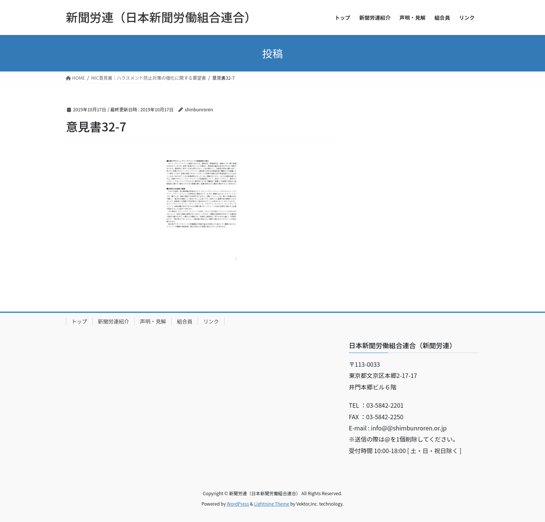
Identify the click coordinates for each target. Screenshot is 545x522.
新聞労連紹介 (113, 321)
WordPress (238, 503)
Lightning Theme (271, 503)
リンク (211, 321)
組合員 (184, 321)
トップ (79, 321)
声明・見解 (153, 321)
